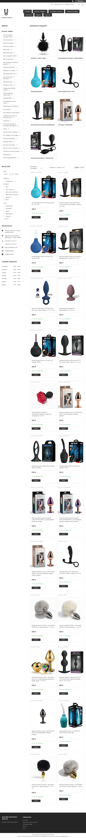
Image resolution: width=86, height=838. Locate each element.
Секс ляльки (6, 109)
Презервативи (7, 98)
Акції (24, 828)
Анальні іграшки (7, 40)
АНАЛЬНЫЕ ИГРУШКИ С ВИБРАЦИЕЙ (70, 58)
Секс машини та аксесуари (11, 112)
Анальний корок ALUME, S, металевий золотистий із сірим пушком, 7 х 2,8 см (70, 785)
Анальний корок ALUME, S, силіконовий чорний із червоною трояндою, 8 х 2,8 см (41, 414)
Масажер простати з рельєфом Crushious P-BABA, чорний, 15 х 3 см (70, 572)
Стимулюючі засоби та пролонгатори (10, 116)
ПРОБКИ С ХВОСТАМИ (38, 58)
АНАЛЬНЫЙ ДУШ (36, 91)
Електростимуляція (9, 138)
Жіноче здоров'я (8, 59)
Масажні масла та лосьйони (8, 77)
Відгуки (38, 15)
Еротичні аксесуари (9, 145)
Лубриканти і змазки (9, 70)
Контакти (29, 15)
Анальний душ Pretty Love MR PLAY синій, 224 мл (42, 257)
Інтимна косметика (8, 67)
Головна (27, 11)
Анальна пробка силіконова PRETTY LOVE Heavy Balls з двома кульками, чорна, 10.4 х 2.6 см (70, 679)
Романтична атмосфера (10, 106)
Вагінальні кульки (8, 46)
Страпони (6, 121)
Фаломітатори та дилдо (10, 132)
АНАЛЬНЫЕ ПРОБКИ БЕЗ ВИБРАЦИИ (43, 125)
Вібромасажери (7, 53)
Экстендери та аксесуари (10, 135)
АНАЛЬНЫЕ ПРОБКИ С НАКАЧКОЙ (42, 158)
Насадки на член (8, 85)
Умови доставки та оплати (30, 822)
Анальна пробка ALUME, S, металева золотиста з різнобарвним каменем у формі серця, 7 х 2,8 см (43, 679)
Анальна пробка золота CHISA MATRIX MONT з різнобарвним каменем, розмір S (70, 414)
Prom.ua (51, 834)
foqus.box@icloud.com (11, 247)
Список (82, 167)
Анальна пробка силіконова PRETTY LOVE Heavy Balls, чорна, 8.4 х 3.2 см (70, 361)
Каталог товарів (39, 11)
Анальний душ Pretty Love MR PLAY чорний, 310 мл (69, 467)
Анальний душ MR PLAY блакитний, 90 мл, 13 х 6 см (43, 203)
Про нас (47, 15)
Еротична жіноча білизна (10, 148)
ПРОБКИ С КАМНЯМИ (65, 125)
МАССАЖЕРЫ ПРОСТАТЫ (66, 91)
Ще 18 (7, 199)
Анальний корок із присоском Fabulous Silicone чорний (43, 467)
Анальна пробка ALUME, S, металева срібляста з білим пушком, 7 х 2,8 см (70, 626)
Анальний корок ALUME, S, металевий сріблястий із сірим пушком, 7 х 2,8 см (43, 626)
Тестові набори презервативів (7, 36)
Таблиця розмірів (72, 11)
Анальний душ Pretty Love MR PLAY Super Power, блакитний (69, 732)
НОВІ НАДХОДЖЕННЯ (9, 158)
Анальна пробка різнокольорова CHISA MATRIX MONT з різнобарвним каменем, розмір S (43, 519)
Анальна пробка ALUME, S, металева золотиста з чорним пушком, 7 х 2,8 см (43, 786)
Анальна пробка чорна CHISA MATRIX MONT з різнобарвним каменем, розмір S (43, 732)
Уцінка (5, 129)
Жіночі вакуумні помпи (9, 56)
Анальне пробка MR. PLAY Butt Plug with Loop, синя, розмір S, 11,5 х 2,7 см (43, 309)
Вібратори (6, 49)
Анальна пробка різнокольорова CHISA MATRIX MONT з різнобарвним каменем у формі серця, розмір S (70, 519)
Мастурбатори (7, 82)
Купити (36, 217)
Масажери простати (9, 73)
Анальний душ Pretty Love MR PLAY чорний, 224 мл (42, 361)
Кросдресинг (7, 154)
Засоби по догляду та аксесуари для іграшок (9, 125)
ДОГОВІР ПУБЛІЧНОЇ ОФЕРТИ (10, 822)
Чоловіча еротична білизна (11, 151)
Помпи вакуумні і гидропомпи (8, 94)
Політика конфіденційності (62, 836)
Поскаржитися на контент (47, 836)
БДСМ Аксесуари (8, 43)
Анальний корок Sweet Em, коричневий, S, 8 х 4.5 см (67, 309)
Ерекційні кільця (7, 141)
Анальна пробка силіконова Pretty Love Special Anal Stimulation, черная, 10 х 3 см (70, 204)
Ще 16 (7, 218)
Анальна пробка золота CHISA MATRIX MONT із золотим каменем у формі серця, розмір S (43, 573)
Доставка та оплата (56, 11)
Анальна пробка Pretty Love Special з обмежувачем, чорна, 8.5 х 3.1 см (70, 257)
